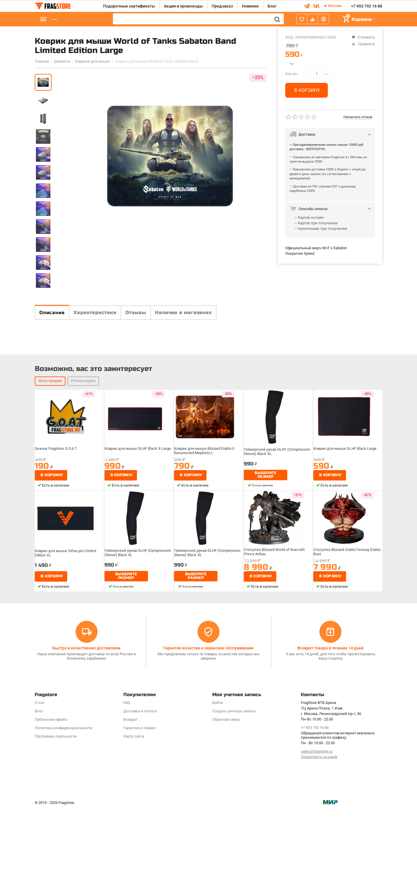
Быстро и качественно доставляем (86, 728)
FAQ (126, 783)
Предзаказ (222, 6)
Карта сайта (133, 817)
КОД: (289, 37)
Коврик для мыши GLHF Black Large (345, 545)
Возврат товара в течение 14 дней (330, 728)
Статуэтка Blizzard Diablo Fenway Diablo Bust (343, 648)
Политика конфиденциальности (63, 808)
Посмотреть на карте (319, 837)
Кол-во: (291, 74)
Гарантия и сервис (139, 808)
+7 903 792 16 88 (366, 6)
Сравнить (363, 44)
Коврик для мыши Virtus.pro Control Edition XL (66, 648)
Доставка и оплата (140, 791)
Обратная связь (226, 800)
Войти (217, 783)
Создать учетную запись (234, 791)
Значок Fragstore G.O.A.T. (58, 545)
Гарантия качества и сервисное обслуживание (208, 728)
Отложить (363, 37)
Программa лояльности (56, 817)
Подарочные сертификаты (129, 6)
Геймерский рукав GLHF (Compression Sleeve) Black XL (277, 547)
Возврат (130, 800)
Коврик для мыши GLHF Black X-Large (138, 545)
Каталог (69, 19)
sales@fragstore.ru (316, 832)
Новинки (250, 6)
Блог (272, 6)
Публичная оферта (51, 800)
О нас (40, 783)
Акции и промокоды (183, 6)
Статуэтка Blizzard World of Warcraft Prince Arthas (275, 648)
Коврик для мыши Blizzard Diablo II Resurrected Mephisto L (205, 547)
